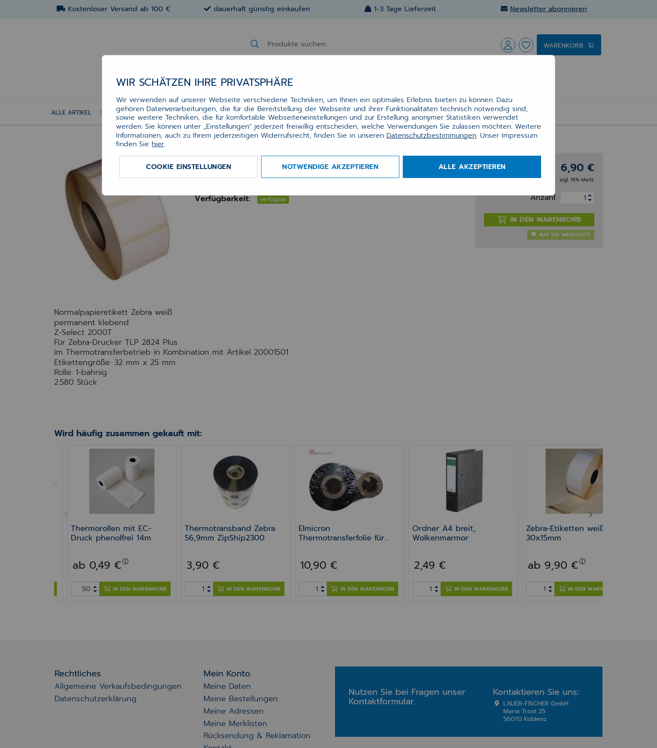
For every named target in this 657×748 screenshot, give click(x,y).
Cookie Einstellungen (188, 167)
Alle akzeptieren (472, 167)
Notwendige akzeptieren (330, 167)
